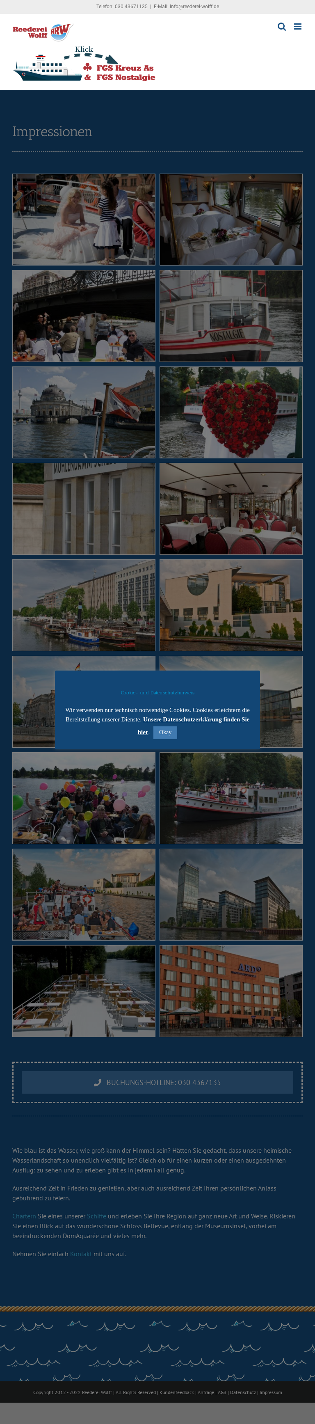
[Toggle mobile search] (282, 26)
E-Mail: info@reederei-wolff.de (186, 6)
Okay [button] (165, 732)
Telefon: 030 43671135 (122, 6)
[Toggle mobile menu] (298, 26)
